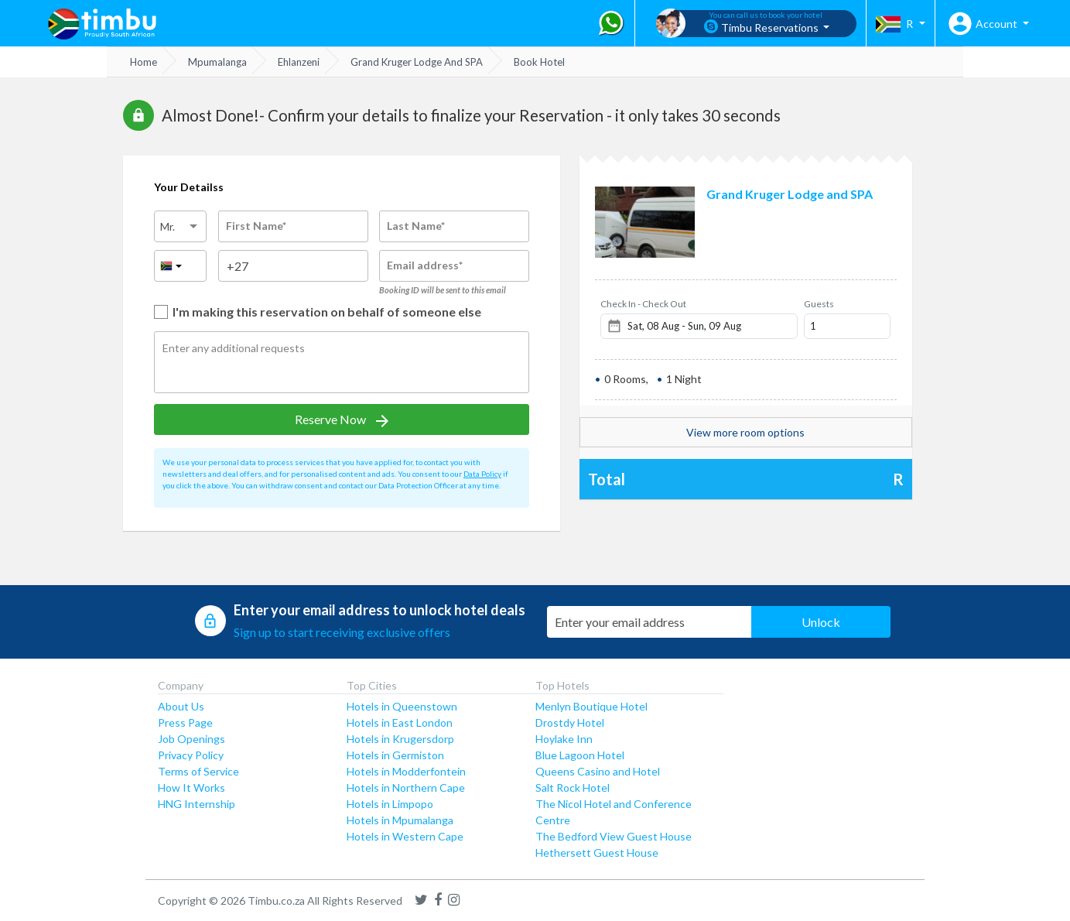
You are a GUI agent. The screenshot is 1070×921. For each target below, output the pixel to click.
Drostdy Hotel (569, 722)
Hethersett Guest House (596, 852)
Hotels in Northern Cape (406, 787)
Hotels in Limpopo (390, 803)
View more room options (745, 432)
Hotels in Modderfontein (406, 771)
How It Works (191, 787)
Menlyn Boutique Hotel (591, 706)
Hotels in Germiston (395, 755)
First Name (256, 225)
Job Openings (191, 738)
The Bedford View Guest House (613, 836)
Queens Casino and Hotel (597, 771)
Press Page (185, 722)
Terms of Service (198, 771)
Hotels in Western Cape (405, 836)
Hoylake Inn (564, 738)
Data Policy (482, 473)
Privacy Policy (191, 755)
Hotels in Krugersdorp (400, 738)
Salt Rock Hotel (572, 787)
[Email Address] (651, 622)
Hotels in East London (400, 722)
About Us (181, 706)
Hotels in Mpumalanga (400, 820)
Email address (425, 265)
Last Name (416, 225)
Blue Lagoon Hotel (579, 755)
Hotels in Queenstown (402, 706)
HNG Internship (196, 803)
